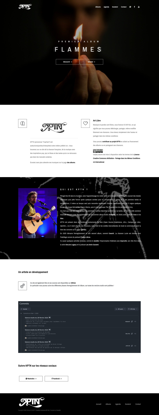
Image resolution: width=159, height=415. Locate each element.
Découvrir (67, 62)
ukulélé (96, 241)
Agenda (106, 7)
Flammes (112, 214)
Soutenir (115, 7)
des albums (71, 162)
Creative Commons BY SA (42, 410)
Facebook (57, 378)
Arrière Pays (79, 207)
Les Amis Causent (92, 244)
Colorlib (58, 410)
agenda (83, 229)
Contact (123, 7)
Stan (61, 218)
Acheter (91, 62)
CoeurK (111, 233)
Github (73, 283)
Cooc (135, 214)
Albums (98, 7)
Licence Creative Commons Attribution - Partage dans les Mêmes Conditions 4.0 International (116, 158)
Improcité (123, 241)
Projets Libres (85, 237)
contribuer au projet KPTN (111, 141)
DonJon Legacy (71, 244)
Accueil (98, 404)
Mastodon (31, 378)
